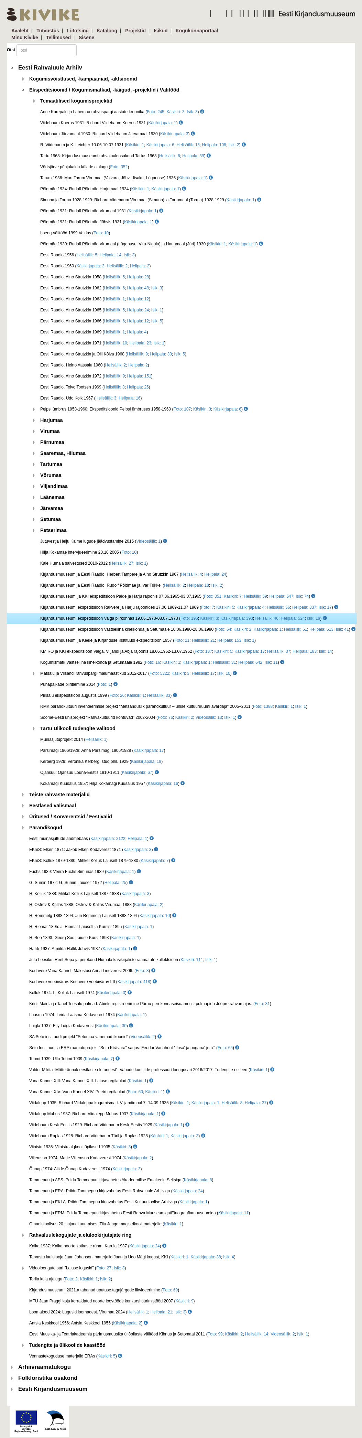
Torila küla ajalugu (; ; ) (70, 1279)
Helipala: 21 (161, 1312)
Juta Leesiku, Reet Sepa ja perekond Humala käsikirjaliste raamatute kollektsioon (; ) (123, 959)
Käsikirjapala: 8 (198, 1180)
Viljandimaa (54, 486)
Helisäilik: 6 (169, 155)
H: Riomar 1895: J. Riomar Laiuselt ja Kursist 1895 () (91, 926)
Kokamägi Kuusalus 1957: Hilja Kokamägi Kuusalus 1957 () (112, 783)
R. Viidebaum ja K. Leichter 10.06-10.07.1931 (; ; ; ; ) (143, 144)
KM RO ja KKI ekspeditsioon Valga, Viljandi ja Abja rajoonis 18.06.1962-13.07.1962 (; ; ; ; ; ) (186, 651)
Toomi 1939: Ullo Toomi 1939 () (74, 1058)
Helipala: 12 (138, 299)
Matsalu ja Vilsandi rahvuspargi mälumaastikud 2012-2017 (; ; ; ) (138, 673)
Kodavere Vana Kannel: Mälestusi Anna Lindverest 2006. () (92, 970)
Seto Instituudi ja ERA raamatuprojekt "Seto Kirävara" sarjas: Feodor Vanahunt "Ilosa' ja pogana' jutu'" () (134, 1047)
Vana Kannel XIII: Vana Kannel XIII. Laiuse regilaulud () (91, 1080)
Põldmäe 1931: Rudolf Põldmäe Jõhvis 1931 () (99, 222)
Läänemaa (52, 497)
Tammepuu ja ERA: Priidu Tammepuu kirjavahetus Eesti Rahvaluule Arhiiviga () (116, 1191)
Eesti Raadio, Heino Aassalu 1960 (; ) (94, 365)
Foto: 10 (101, 233)
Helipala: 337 (304, 607)
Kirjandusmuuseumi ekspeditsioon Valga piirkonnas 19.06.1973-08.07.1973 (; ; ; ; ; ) (183, 618)
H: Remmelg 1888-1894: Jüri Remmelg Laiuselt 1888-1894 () (102, 915)
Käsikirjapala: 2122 (107, 838)
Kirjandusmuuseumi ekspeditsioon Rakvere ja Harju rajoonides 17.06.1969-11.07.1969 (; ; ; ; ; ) (189, 607)
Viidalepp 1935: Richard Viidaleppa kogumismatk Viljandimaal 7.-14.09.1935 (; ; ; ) (151, 1102)
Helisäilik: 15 (188, 144)
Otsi (11, 49)
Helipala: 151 (139, 376)
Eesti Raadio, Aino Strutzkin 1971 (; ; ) (103, 343)
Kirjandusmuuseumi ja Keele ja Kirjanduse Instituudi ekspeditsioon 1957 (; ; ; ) (148, 640)
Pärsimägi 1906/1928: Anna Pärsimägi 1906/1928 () (102, 750)
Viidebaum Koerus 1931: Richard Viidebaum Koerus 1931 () (111, 122)
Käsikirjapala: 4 (250, 607)
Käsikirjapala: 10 (155, 915)
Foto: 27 (103, 1268)
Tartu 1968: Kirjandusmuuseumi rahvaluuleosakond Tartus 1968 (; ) (125, 155)
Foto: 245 (155, 111)
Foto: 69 (170, 1290)
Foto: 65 (225, 1047)
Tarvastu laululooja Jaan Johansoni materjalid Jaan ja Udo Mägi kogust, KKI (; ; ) (132, 1257)
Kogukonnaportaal (197, 30)
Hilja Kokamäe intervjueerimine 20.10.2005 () (89, 552)
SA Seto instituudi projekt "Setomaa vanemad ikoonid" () (95, 1036)
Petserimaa (53, 530)
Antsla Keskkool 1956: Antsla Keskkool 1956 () (88, 1323)
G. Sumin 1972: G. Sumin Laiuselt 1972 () (81, 882)
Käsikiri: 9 (185, 1301)
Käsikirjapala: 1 (162, 122)
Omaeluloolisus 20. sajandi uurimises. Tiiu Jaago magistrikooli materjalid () (106, 1224)
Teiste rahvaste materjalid (59, 794)
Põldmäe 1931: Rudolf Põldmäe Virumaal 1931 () (101, 211)
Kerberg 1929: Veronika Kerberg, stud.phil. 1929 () (101, 761)
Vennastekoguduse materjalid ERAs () (75, 1356)
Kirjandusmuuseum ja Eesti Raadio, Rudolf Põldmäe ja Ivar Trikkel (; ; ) (131, 585)
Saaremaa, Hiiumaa (63, 453)
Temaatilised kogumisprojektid (76, 101)
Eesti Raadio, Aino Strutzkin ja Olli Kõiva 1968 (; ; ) (113, 354)
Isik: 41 (342, 629)
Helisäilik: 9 (137, 354)
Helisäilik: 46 (266, 618)
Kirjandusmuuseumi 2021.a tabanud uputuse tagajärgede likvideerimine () (104, 1290)
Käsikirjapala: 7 (154, 860)
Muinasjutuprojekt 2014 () (74, 739)
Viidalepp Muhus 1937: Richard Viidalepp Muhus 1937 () (97, 1113)
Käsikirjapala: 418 (134, 981)
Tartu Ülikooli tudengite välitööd (78, 728)
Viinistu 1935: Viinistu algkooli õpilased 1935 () (83, 1146)
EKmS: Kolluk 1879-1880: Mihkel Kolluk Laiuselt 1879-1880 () (102, 860)
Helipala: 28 (138, 277)
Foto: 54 (223, 629)
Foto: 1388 (263, 706)
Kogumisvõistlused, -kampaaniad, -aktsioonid (83, 79)
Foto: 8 (142, 970)
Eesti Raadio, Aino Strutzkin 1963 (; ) (95, 299)
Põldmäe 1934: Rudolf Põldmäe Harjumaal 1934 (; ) (113, 189)
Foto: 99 (215, 1334)
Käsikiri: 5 (225, 607)
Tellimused (58, 37)
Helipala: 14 (110, 255)
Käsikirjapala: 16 (163, 783)
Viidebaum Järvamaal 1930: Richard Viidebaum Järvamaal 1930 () (117, 133)
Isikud (160, 30)
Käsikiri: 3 (176, 111)
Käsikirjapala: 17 (249, 651)
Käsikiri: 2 (242, 629)
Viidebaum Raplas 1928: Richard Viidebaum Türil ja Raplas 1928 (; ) (117, 1135)
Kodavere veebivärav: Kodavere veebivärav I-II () (93, 981)
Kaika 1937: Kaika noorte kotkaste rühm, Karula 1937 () (97, 1246)
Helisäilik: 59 (255, 596)
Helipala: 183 (305, 651)
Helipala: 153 (229, 640)
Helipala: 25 (138, 387)
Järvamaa (51, 508)
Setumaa (50, 519)
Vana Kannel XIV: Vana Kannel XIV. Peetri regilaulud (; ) (99, 1091)
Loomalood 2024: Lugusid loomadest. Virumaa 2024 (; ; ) (110, 1312)
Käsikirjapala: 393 (236, 618)
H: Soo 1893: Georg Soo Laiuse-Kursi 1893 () (85, 937)
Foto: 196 (189, 618)
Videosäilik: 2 (143, 1036)
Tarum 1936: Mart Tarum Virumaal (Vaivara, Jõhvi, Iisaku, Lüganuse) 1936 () (126, 177)
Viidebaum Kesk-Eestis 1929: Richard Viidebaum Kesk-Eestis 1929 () (109, 1124)
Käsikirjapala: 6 (160, 144)
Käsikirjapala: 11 (233, 1213)
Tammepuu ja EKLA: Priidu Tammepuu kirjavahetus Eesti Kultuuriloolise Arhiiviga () (119, 1202)
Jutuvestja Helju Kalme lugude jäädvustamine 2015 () (103, 541)
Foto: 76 (165, 717)
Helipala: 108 (214, 144)
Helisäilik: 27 (121, 563)
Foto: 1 (104, 684)
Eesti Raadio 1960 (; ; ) (95, 266)
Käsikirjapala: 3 (174, 133)
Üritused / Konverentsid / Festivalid (70, 816)
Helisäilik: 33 (158, 695)
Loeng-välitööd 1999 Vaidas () (75, 233)
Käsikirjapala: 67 (137, 772)
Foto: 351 (212, 596)
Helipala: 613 (321, 629)
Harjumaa (51, 420)
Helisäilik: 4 (191, 574)
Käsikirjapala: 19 (146, 761)
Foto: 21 (181, 640)
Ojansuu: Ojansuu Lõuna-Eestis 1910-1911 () (99, 772)
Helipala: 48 (138, 288)
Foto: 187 (203, 651)
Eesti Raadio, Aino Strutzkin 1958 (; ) (95, 277)
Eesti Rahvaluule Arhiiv (50, 67)
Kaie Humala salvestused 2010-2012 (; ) (94, 563)
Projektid (135, 30)
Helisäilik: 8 (232, 1102)
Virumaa (50, 431)
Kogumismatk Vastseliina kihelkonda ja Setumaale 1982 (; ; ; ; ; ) (162, 662)
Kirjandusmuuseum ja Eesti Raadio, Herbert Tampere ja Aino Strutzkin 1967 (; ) (134, 574)
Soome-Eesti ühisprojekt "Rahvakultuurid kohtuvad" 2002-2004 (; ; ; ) (141, 717)
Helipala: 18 (198, 585)
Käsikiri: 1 (135, 144)
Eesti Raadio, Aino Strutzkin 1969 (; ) (94, 332)
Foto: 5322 (159, 673)
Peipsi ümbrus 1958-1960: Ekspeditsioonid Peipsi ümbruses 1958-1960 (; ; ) (144, 409)
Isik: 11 (271, 662)
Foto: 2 (71, 1279)
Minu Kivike (24, 37)
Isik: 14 (325, 651)
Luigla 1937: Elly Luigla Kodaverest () (81, 1025)
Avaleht (20, 30)
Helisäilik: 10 (115, 343)
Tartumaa (51, 464)
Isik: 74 (302, 596)
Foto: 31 (262, 1003)
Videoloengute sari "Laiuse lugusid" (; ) (77, 1268)
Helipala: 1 (137, 838)
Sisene (86, 37)
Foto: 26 (116, 695)
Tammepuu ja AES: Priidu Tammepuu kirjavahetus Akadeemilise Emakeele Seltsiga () (121, 1180)
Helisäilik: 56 (278, 607)
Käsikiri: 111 (191, 959)
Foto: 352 (119, 166)
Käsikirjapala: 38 (206, 1257)
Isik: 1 (156, 310)
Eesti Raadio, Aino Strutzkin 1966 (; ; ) (101, 321)
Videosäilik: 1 (148, 541)
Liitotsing (78, 30)
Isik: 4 (228, 1257)
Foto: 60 (135, 1091)
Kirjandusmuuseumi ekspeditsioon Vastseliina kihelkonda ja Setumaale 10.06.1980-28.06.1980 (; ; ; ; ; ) (197, 629)
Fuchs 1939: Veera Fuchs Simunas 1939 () (85, 871)
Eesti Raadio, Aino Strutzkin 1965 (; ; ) (101, 310)
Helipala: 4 (137, 332)
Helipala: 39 (193, 155)
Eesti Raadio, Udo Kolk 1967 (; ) (91, 398)
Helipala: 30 (161, 354)
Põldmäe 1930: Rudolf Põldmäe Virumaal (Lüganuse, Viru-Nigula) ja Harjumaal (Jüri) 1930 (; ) (151, 244)
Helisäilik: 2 (117, 266)
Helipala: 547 (281, 596)
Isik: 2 (233, 144)
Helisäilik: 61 (295, 629)
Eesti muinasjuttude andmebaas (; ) (91, 838)
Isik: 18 (313, 618)
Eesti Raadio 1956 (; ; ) (88, 255)
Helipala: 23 (140, 343)
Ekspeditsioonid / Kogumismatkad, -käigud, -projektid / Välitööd (104, 90)
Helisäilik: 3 (114, 387)
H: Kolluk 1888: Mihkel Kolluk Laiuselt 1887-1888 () (90, 893)
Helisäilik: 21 (203, 640)
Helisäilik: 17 (203, 673)
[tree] (182, 728)
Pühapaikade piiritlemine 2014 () (79, 684)
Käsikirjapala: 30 (111, 1025)
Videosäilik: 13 (208, 717)
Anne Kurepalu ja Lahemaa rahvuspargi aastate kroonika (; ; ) (122, 111)
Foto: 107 (182, 409)
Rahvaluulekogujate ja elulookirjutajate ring (80, 1235)
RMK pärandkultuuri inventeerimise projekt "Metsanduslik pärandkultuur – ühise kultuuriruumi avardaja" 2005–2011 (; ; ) (173, 706)
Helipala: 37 (255, 1102)
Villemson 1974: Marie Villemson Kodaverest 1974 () (91, 1157)
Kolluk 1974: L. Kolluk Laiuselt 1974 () (80, 992)
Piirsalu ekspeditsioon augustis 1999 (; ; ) (108, 695)
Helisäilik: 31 (224, 662)
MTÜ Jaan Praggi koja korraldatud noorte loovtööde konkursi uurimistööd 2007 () (112, 1301)
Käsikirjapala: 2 (90, 266)
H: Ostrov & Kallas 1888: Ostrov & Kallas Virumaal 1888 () (96, 904)
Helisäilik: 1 (114, 299)
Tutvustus (47, 30)
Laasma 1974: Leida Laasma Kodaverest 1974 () (88, 1014)
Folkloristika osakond (48, 1378)
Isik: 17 (325, 607)
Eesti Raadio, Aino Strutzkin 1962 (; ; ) (101, 288)
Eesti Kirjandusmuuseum (52, 1389)
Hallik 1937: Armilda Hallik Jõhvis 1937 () (83, 948)
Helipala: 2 (140, 266)
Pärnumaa (52, 442)
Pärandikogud (45, 827)
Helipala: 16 (129, 398)
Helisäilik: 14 (256, 1334)
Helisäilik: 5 (86, 255)
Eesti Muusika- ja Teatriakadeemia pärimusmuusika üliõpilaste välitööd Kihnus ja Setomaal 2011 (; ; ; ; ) (169, 1334)
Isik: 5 (156, 321)
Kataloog (107, 30)
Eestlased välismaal (52, 805)
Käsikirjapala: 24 (188, 1191)
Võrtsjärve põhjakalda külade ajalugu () (84, 166)
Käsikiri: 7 (233, 596)
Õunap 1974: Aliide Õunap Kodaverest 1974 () (85, 1169)
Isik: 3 (192, 111)
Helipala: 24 (138, 310)
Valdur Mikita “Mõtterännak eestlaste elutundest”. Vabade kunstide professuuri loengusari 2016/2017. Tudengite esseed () (151, 1069)
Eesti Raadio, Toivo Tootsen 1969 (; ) (95, 387)
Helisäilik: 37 (278, 651)
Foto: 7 (207, 607)
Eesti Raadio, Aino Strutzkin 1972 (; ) (96, 376)
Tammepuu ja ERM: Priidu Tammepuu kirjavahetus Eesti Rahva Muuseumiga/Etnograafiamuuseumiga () (139, 1213)
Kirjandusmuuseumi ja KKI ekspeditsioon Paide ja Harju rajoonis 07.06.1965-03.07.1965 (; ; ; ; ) (177, 596)
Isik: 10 (223, 673)
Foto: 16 (152, 662)
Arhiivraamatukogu (44, 1367)
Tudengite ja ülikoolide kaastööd (67, 1345)
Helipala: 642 (250, 662)
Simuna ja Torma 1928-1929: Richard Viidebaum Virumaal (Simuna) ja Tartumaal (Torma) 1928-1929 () (150, 200)
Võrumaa (51, 475)
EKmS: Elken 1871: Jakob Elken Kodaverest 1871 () (93, 849)
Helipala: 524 (293, 618)
